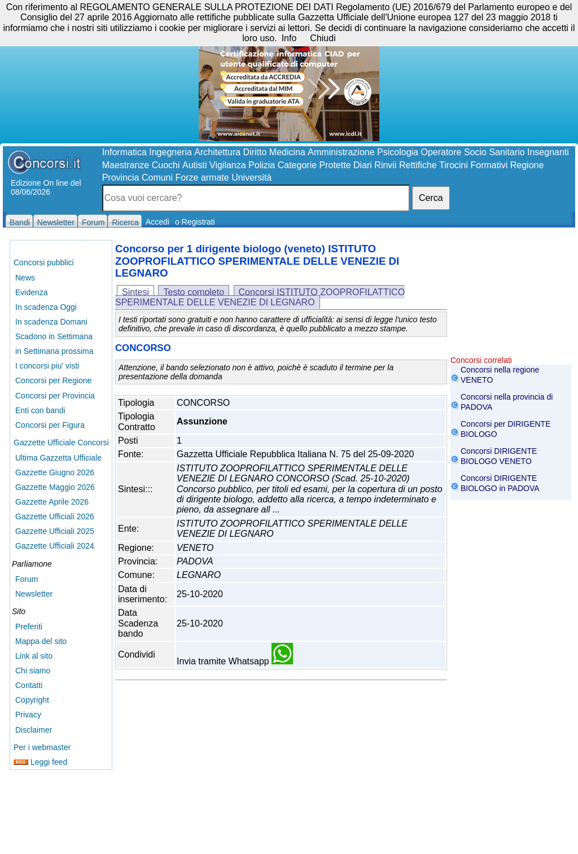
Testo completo (193, 292)
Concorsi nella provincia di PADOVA (507, 401)
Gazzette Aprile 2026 (52, 501)
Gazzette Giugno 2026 (54, 472)
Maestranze (126, 165)
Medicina (287, 152)
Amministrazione (341, 152)
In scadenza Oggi (46, 307)
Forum (26, 579)
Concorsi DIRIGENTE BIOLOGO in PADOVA (500, 483)
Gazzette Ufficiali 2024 (54, 545)
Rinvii (385, 165)
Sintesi (135, 292)
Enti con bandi (40, 410)
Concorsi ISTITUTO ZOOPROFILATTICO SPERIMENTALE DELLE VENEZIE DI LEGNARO (260, 297)
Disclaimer (33, 729)
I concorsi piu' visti (47, 365)
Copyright (32, 699)
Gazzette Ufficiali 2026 (54, 516)
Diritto (255, 152)
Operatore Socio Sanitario (472, 152)
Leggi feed (40, 762)
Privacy (28, 714)
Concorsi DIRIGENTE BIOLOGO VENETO (499, 456)
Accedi (157, 221)
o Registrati (195, 221)
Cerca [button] (431, 198)
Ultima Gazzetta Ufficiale (58, 457)
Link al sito (33, 655)
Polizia (261, 165)
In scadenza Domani (51, 321)
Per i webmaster (42, 747)
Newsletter (33, 593)
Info (289, 38)
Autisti (194, 165)
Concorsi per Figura (50, 425)
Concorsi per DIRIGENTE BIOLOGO (505, 429)
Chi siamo (32, 670)
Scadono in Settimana (54, 336)
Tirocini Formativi (473, 165)
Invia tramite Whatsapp (235, 661)
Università (251, 177)
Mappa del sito (41, 641)
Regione (527, 165)
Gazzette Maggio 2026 (55, 487)
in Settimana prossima (54, 351)
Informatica (124, 152)
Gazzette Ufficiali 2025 (54, 531)
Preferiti (28, 626)
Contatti (28, 685)
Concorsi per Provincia (55, 395)
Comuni (157, 177)
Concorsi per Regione (53, 380)
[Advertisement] (510, 299)
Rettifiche (418, 165)
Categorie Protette (314, 165)
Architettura (217, 152)
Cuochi (166, 165)
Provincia (120, 177)
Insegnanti (548, 152)
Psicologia (397, 152)
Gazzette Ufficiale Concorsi (61, 442)
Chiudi (322, 38)
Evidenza (31, 292)
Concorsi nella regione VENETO (500, 374)
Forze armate (202, 177)
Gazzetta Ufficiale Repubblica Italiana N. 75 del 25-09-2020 (295, 454)
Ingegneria (170, 152)
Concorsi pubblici (44, 262)
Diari (362, 165)
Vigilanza (227, 165)
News (25, 277)
